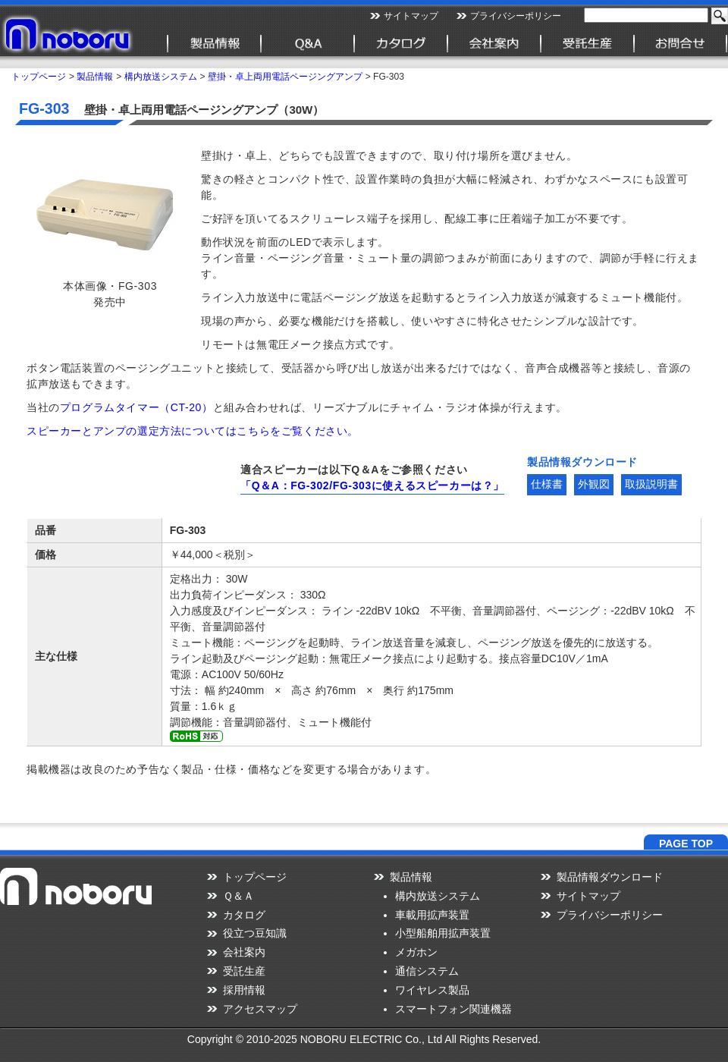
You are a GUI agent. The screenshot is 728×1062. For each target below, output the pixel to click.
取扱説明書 (651, 484)
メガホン (416, 952)
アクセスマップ (260, 1009)
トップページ (38, 76)
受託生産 (244, 971)
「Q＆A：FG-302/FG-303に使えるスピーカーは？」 (372, 485)
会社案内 (244, 952)
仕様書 (547, 484)
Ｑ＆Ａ (238, 896)
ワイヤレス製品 (432, 990)
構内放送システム (160, 76)
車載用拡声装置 (432, 915)
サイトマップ (411, 16)
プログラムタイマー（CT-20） (136, 407)
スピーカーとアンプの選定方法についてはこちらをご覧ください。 (193, 431)
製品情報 (95, 76)
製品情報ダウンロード (610, 877)
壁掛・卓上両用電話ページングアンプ (285, 76)
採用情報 (244, 990)
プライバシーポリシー (515, 16)
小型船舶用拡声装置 (443, 933)
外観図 (594, 484)
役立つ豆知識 (255, 933)
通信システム (427, 971)
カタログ (244, 915)
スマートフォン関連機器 (453, 1009)
